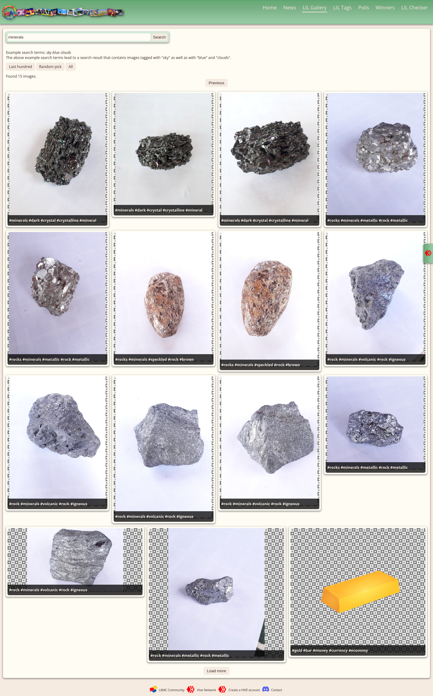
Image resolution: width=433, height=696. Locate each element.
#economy (358, 650)
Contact (276, 690)
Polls (363, 7)
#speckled (157, 359)
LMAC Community (172, 690)
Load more (216, 671)
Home (270, 7)
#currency (338, 650)
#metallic (369, 220)
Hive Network (206, 690)
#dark (34, 220)
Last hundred (20, 66)
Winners (385, 7)
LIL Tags (342, 7)
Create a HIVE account (244, 690)
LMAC (65, 13)
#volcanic (367, 359)
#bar (307, 650)
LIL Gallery (314, 7)
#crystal (48, 220)
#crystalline (67, 220)
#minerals (18, 220)
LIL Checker (414, 7)
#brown (187, 359)
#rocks (333, 220)
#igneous (397, 359)
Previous (216, 83)
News (289, 7)
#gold (297, 650)
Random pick (50, 66)
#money (320, 650)
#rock (384, 220)
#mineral (87, 220)
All (71, 66)
